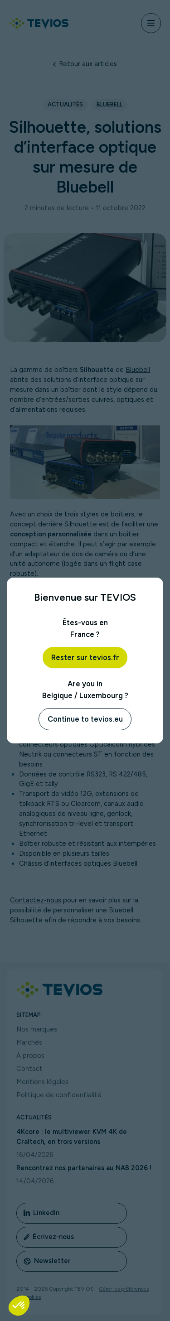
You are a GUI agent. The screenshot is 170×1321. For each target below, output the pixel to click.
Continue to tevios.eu (85, 718)
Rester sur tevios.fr (85, 657)
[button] (19, 1305)
